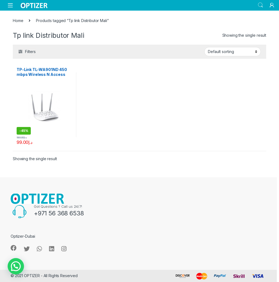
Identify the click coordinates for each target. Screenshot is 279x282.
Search (260, 5)
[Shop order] (232, 51)
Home (18, 20)
